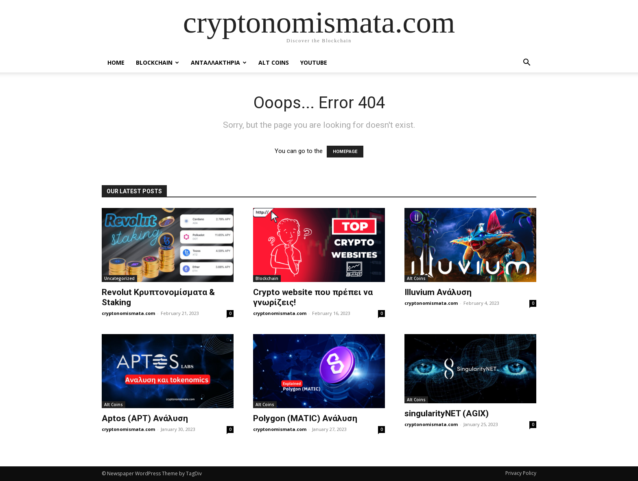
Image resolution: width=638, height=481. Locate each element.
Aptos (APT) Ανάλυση (145, 418)
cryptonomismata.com (128, 313)
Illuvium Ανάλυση (438, 292)
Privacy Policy (520, 473)
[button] (526, 63)
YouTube (313, 62)
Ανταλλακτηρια (219, 62)
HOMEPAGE (345, 151)
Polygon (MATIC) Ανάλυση (305, 418)
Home (116, 62)
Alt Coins (273, 62)
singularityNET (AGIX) (446, 413)
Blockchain (157, 62)
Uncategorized (119, 278)
